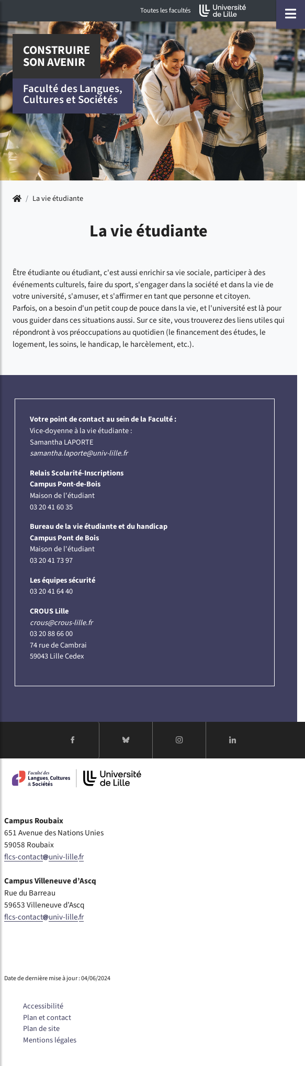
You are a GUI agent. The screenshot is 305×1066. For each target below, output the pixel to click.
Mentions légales (49, 1040)
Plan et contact (47, 1017)
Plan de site (41, 1028)
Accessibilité (43, 1006)
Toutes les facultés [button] (165, 10)
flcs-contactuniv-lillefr (44, 857)
